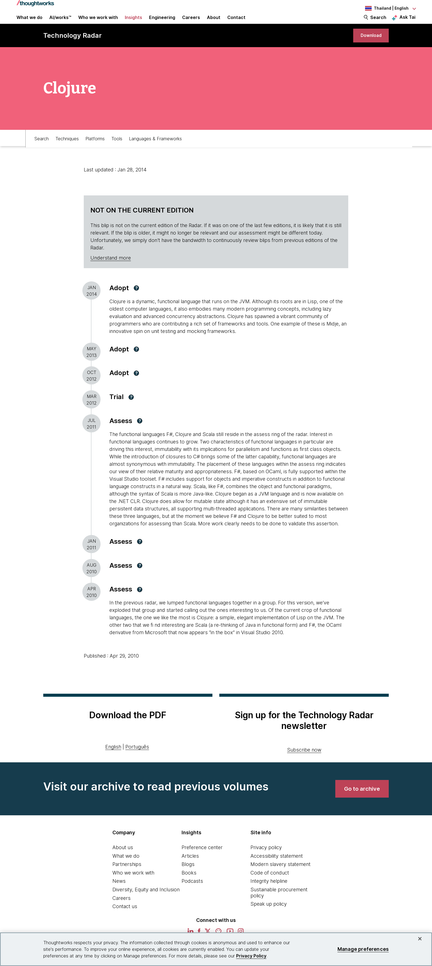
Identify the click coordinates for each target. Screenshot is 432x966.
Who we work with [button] (98, 22)
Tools (116, 151)
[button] (136, 301)
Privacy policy (266, 861)
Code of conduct (269, 886)
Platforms (95, 151)
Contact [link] (236, 22)
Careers (121, 911)
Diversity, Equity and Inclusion (146, 903)
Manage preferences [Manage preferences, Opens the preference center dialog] (363, 949)
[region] (216, 949)
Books (189, 886)
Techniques (67, 151)
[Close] (420, 939)
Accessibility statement (276, 869)
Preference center (202, 861)
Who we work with (133, 886)
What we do (125, 869)
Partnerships (126, 878)
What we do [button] (29, 22)
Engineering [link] (162, 22)
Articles (190, 869)
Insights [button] (133, 22)
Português (137, 760)
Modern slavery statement (280, 878)
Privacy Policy (251, 956)
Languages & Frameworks (155, 151)
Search (378, 22)
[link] (368, 46)
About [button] (213, 22)
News (119, 894)
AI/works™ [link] (60, 22)
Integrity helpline (268, 894)
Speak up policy (268, 917)
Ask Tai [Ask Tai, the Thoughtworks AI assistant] (407, 22)
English (113, 760)
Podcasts (192, 894)
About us (122, 861)
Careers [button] (191, 22)
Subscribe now (304, 763)
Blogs (188, 878)
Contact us (124, 920)
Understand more (110, 271)
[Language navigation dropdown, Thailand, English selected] (385, 8)
